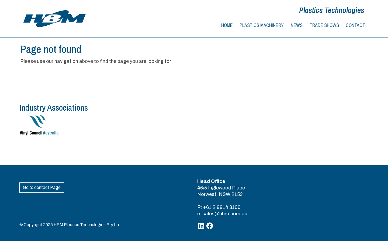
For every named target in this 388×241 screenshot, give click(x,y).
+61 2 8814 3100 (222, 207)
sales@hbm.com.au (224, 213)
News (297, 25)
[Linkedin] (201, 226)
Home (227, 25)
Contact (355, 25)
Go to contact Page (42, 187)
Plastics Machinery (262, 25)
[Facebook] (209, 226)
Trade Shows (324, 25)
